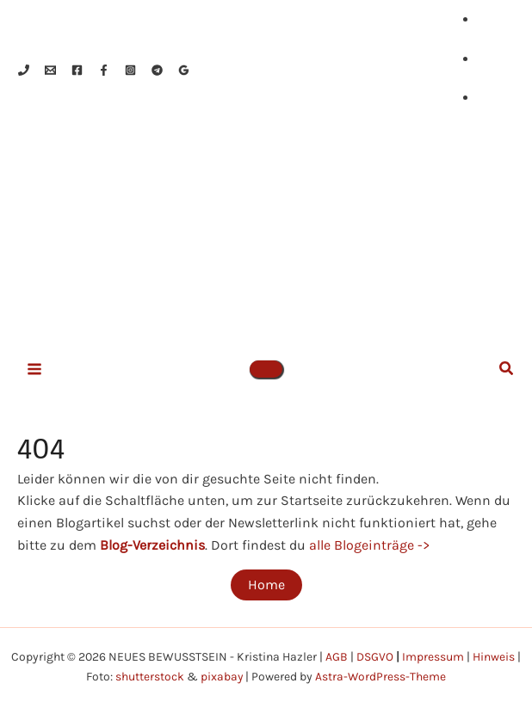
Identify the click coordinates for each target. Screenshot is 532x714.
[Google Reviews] (183, 70)
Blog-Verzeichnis (152, 548)
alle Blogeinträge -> (369, 548)
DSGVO (374, 656)
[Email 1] (50, 70)
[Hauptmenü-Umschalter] (34, 372)
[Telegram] (157, 70)
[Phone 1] (23, 70)
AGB (336, 656)
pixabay (221, 675)
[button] (266, 372)
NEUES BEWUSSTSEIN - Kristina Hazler (325, 239)
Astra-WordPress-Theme (381, 675)
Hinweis (494, 656)
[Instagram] (130, 70)
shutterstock (148, 675)
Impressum (433, 656)
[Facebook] (77, 70)
